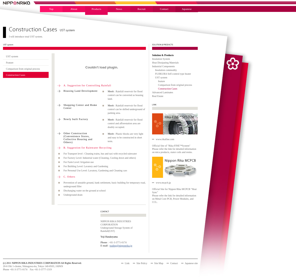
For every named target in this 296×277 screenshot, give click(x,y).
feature (161, 81)
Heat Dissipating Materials (165, 62)
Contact (164, 8)
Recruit (141, 8)
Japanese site (191, 263)
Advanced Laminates (162, 92)
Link (127, 263)
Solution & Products (163, 55)
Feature (9, 62)
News (119, 8)
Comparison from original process (23, 68)
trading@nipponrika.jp (121, 245)
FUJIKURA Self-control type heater (173, 73)
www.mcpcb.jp (163, 182)
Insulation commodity (166, 70)
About (73, 8)
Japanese (187, 8)
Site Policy (141, 263)
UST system (12, 56)
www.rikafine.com (165, 139)
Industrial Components (163, 66)
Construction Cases (15, 75)
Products (96, 8)
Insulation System (161, 59)
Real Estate (157, 96)
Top (51, 8)
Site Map (158, 263)
